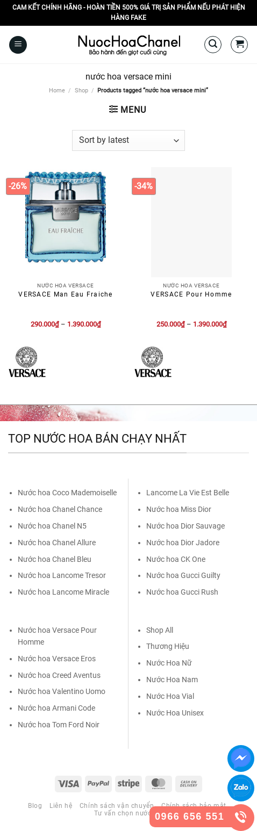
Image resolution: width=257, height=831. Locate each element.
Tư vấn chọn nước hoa (130, 813)
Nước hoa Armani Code (56, 708)
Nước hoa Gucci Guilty (183, 575)
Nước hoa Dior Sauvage (185, 526)
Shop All (159, 630)
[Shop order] (128, 140)
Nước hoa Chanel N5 (52, 526)
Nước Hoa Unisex (175, 713)
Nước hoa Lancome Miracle (63, 592)
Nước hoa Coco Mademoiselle (67, 492)
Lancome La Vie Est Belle (187, 492)
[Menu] (18, 45)
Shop (81, 90)
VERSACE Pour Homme (191, 294)
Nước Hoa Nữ (169, 663)
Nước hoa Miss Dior (178, 509)
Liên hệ (60, 806)
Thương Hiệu (167, 646)
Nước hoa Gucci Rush (182, 592)
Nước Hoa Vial (170, 696)
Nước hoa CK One (175, 559)
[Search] (213, 44)
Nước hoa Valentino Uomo (61, 691)
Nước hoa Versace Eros (57, 658)
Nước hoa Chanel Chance (60, 509)
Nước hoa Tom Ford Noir (58, 724)
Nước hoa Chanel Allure (57, 542)
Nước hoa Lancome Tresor (62, 575)
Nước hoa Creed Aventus (59, 675)
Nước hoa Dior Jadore (182, 542)
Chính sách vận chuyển (117, 806)
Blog (35, 806)
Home (57, 90)
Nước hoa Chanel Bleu (54, 559)
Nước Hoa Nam (172, 679)
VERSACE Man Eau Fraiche (65, 294)
